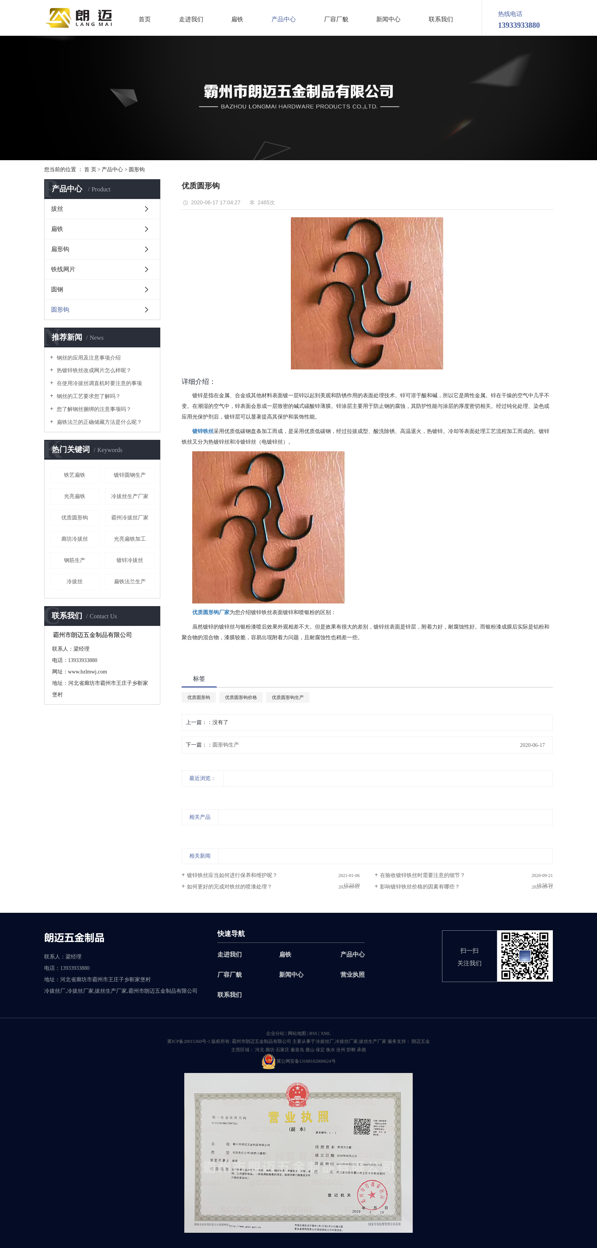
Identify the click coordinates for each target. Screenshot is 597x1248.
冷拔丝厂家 (346, 1041)
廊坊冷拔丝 (74, 539)
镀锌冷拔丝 (130, 560)
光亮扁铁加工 (130, 539)
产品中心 (283, 19)
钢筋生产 (74, 560)
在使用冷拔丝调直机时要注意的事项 (98, 383)
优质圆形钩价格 (241, 697)
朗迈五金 (420, 1041)
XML (326, 1033)
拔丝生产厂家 (372, 1041)
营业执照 (352, 974)
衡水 (330, 1049)
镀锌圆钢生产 (130, 475)
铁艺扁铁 (74, 475)
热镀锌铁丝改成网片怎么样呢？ (93, 370)
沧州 (340, 1049)
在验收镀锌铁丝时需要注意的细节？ (422, 875)
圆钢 (57, 289)
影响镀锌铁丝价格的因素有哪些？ (420, 887)
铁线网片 (63, 269)
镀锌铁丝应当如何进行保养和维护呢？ (232, 875)
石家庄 (282, 1049)
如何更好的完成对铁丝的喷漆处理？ (229, 887)
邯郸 (351, 1049)
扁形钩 (60, 249)
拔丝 (57, 208)
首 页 (90, 169)
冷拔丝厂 (325, 1041)
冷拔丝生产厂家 (129, 496)
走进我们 (191, 19)
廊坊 (270, 1049)
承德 (361, 1049)
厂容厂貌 (336, 19)
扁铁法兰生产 (130, 581)
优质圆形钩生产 (288, 697)
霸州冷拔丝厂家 (129, 518)
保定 (320, 1049)
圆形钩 (137, 169)
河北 (259, 1049)
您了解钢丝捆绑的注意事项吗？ (93, 409)
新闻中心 (388, 19)
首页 (145, 19)
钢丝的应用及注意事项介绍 (88, 358)
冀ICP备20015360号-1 (188, 1041)
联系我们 (441, 19)
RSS (313, 1033)
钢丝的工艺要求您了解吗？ (88, 396)
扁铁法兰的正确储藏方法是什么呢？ (98, 422)
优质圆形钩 (74, 518)
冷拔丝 (75, 581)
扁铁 (237, 19)
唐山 (309, 1049)
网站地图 (297, 1033)
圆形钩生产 (225, 745)
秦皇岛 (297, 1049)
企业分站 (275, 1033)
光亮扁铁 (74, 496)
